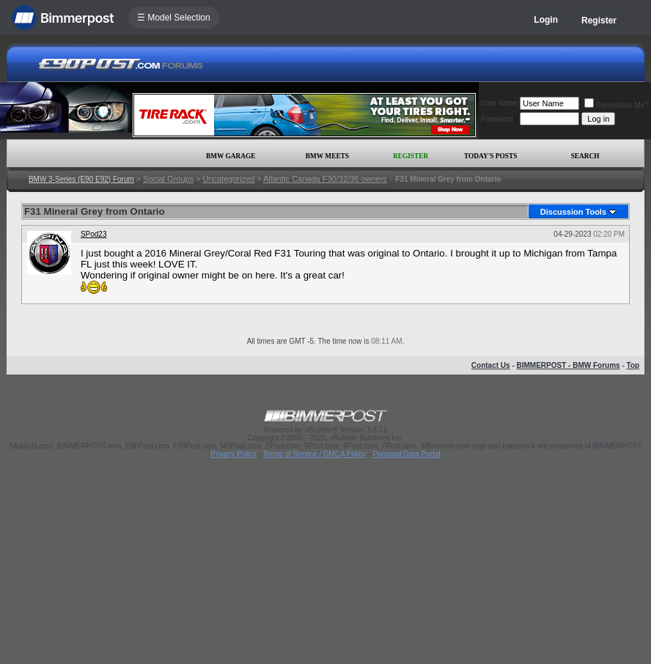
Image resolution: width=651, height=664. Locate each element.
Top (633, 365)
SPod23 (94, 234)
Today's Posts (490, 156)
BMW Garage (230, 156)
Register (599, 20)
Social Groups (168, 178)
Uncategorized (228, 178)
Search (585, 156)
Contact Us (490, 365)
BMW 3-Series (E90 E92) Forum (81, 179)
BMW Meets (327, 156)
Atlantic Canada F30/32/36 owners (325, 178)
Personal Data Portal (406, 454)
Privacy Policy (233, 454)
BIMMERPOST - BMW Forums (568, 365)
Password (497, 119)
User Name (499, 103)
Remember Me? (616, 105)
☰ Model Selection (173, 17)
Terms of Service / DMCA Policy (314, 454)
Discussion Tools (573, 211)
